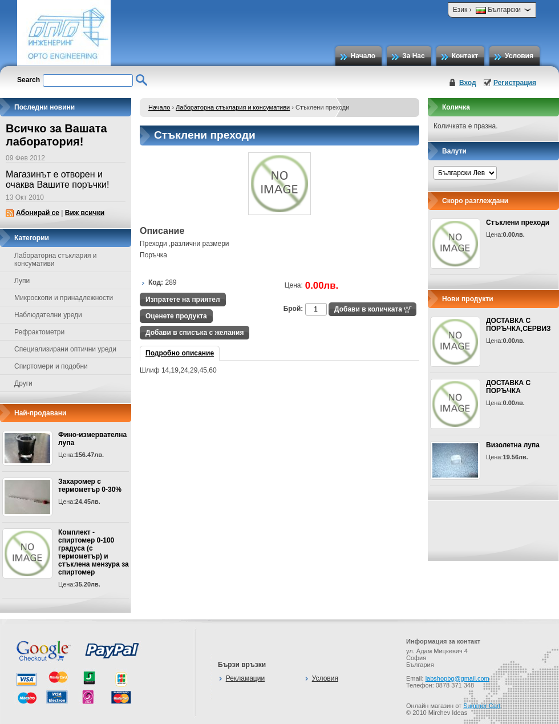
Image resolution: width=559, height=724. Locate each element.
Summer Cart (481, 705)
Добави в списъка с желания (194, 333)
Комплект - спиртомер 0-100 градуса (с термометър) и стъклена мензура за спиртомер (93, 552)
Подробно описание (179, 353)
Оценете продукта (176, 316)
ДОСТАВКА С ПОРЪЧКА (508, 387)
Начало (363, 56)
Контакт (465, 56)
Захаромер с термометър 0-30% (89, 486)
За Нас (413, 56)
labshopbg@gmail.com (457, 678)
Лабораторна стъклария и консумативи (233, 107)
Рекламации (245, 678)
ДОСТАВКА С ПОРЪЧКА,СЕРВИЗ (518, 325)
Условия (519, 56)
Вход (467, 83)
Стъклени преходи (517, 222)
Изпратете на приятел (182, 300)
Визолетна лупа (513, 445)
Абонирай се (37, 213)
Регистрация (514, 83)
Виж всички (84, 213)
